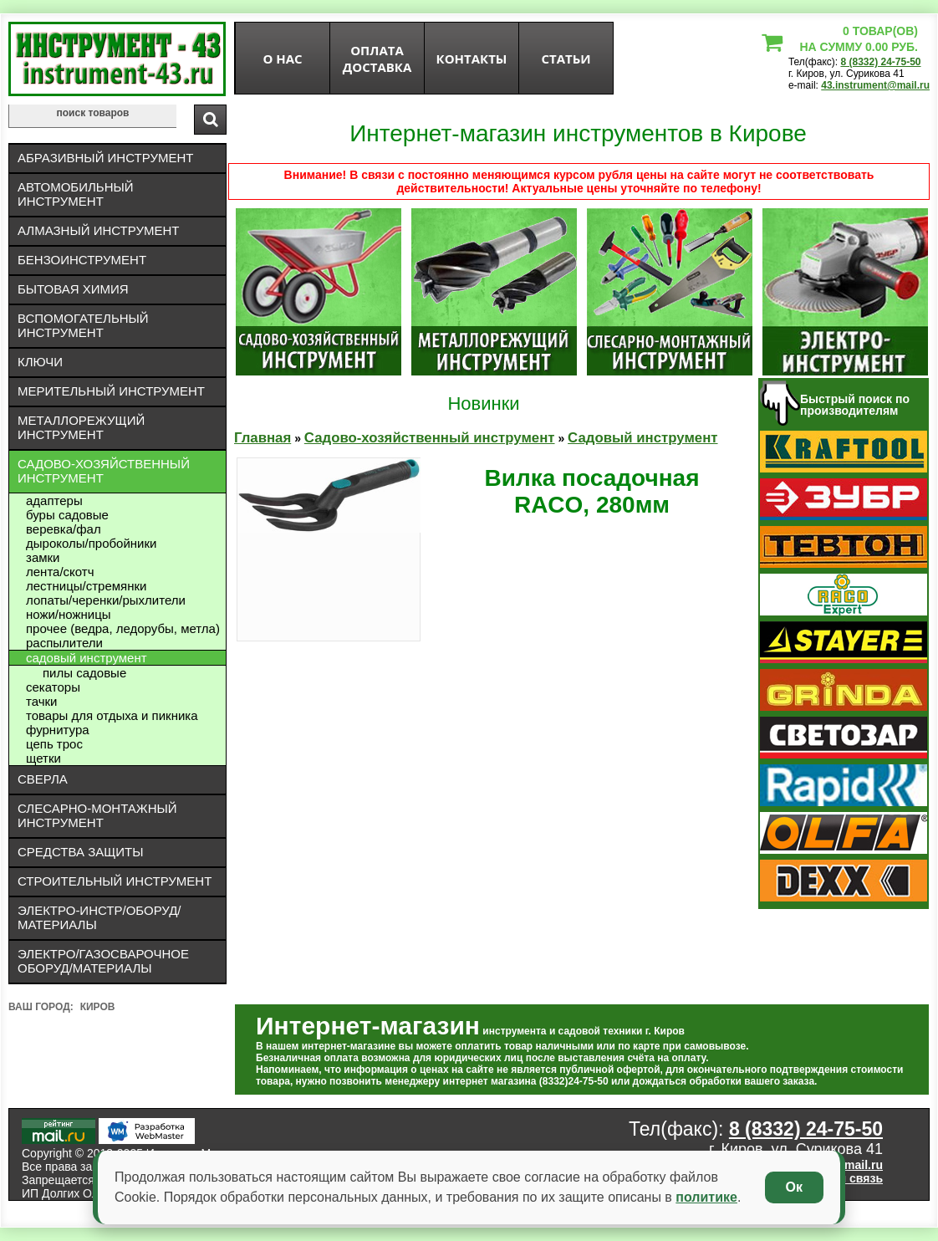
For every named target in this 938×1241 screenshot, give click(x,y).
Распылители (64, 643)
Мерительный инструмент (111, 391)
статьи (565, 58)
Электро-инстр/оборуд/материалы (99, 917)
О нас (282, 58)
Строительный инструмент (115, 881)
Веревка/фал (63, 529)
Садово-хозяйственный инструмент (104, 471)
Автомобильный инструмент (76, 194)
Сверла (43, 779)
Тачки (41, 701)
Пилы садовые (84, 673)
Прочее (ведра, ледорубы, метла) (123, 628)
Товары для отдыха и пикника (112, 715)
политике (706, 1197)
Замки (42, 557)
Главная (262, 438)
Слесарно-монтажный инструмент (97, 815)
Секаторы (53, 687)
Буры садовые (67, 515)
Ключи (40, 362)
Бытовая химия (73, 289)
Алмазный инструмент (98, 230)
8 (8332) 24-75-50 (880, 62)
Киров (97, 1007)
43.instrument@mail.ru (875, 85)
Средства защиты (81, 852)
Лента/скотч (60, 571)
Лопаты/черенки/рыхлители (106, 600)
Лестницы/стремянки (86, 586)
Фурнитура (57, 730)
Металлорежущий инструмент (81, 427)
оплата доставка (377, 58)
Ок (794, 1187)
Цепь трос (54, 744)
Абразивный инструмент (105, 158)
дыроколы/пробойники (91, 543)
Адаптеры (54, 500)
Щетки (43, 758)
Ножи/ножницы (68, 614)
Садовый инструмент (86, 658)
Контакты (471, 58)
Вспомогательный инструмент (83, 325)
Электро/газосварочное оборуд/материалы (103, 961)
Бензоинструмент (82, 260)
